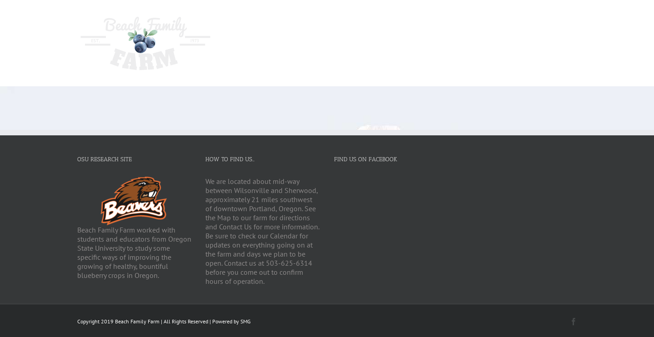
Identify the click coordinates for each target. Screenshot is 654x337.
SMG (245, 321)
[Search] (562, 19)
